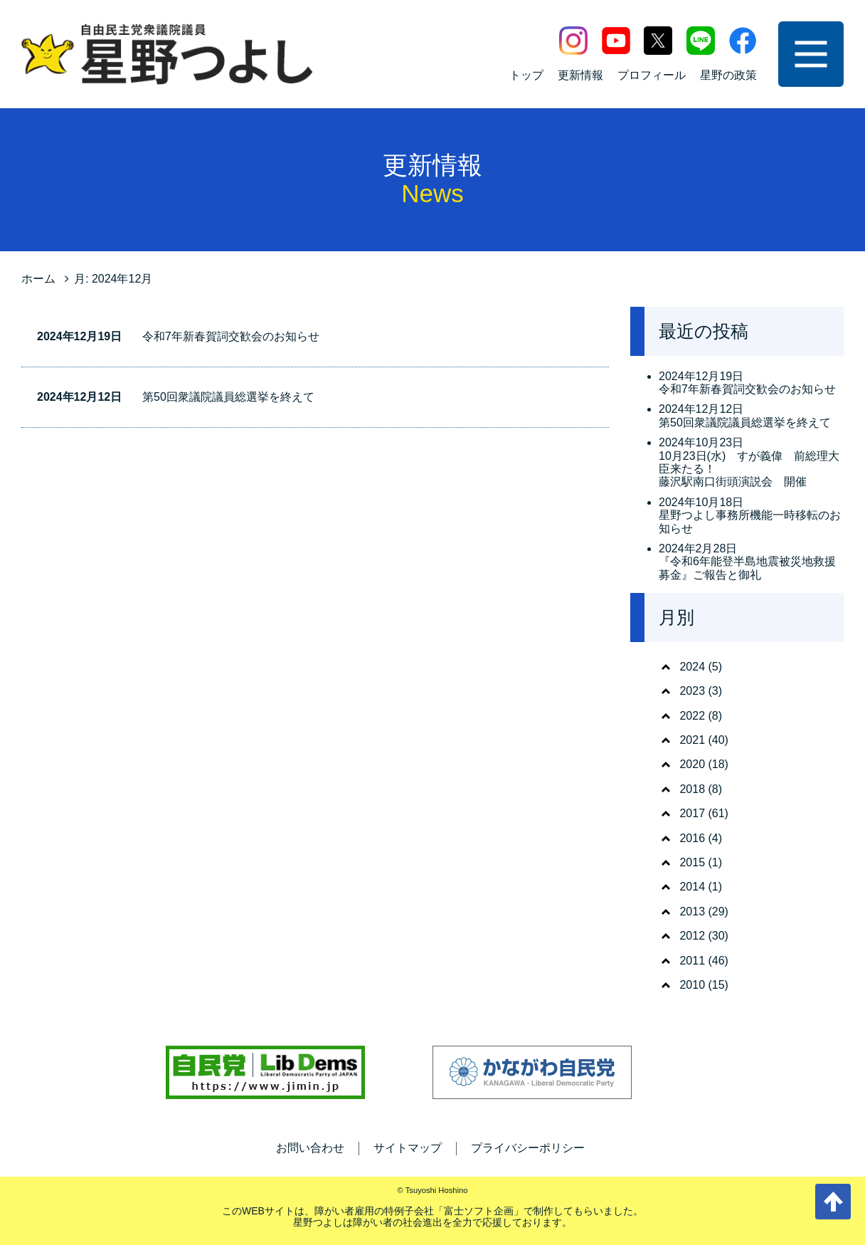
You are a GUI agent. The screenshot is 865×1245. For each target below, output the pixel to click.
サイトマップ (407, 1148)
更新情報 (580, 75)
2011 (692, 961)
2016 (692, 838)
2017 (692, 813)
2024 (692, 667)
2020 (692, 764)
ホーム (38, 279)
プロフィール (651, 75)
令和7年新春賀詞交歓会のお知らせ (230, 336)
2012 (692, 936)
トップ (526, 75)
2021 (692, 740)
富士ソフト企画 (479, 1211)
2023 (692, 691)
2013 (692, 911)
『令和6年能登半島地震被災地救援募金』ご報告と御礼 (747, 567)
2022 (692, 716)
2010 (692, 985)
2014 (692, 887)
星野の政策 (728, 75)
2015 (692, 862)
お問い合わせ (310, 1148)
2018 (692, 789)
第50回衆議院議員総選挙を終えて (228, 397)
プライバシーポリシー (528, 1148)
